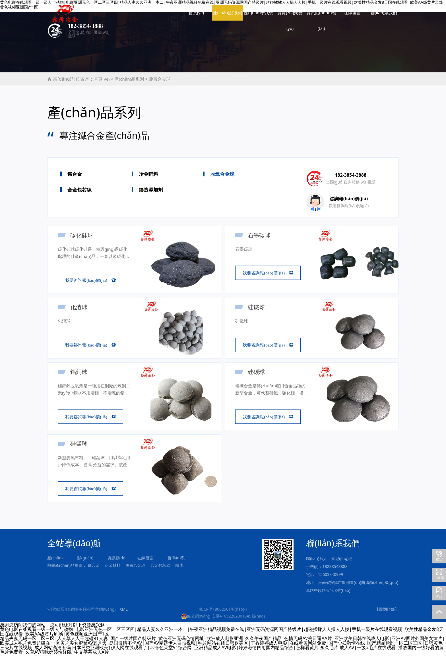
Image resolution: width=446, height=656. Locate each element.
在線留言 (281, 14)
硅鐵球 (257, 307)
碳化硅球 (82, 235)
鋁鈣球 (79, 372)
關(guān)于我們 (187, 16)
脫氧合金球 (159, 79)
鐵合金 (74, 174)
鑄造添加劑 (151, 189)
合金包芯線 (79, 189)
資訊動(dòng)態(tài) (249, 16)
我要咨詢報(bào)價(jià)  (90, 280)
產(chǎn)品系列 (156, 16)
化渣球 (79, 307)
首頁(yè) (124, 14)
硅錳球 (79, 444)
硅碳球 (257, 372)
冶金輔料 (148, 174)
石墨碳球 (260, 235)
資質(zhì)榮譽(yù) (218, 16)
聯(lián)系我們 (312, 14)
